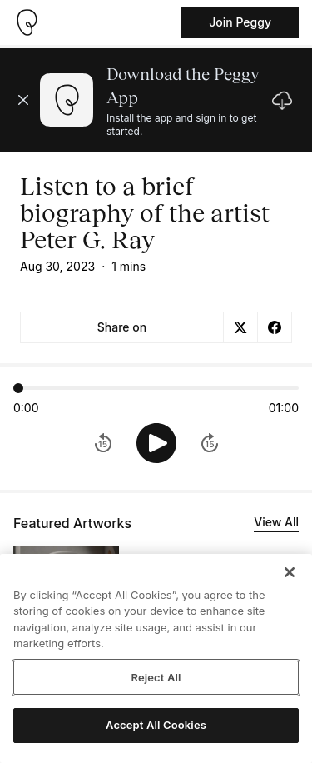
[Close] (289, 572)
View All (276, 522)
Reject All (156, 677)
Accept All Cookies (156, 724)
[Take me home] (26, 22)
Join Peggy (240, 22)
